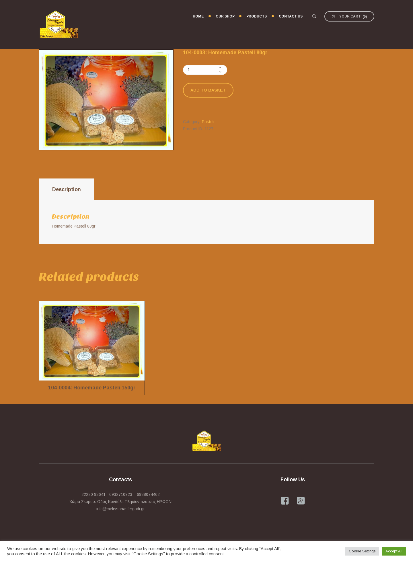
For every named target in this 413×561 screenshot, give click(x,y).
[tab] (66, 189)
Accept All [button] (393, 551)
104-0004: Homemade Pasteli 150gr (91, 388)
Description (66, 189)
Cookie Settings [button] (362, 551)
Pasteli (208, 121)
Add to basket (208, 90)
